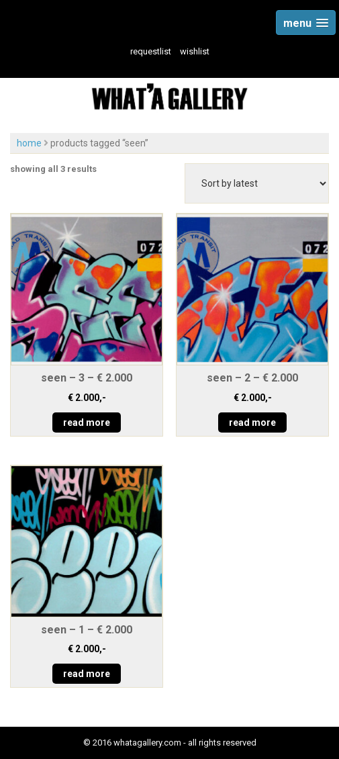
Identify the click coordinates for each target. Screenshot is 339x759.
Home (29, 143)
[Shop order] (257, 183)
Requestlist (150, 51)
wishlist (194, 51)
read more (86, 422)
